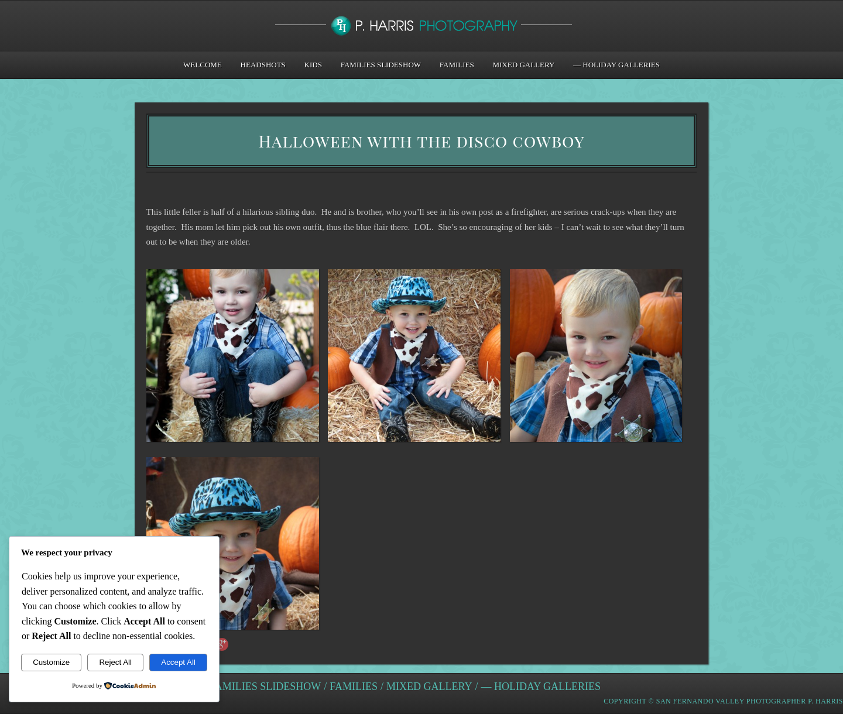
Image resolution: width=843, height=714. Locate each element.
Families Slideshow (381, 64)
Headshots (263, 64)
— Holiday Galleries (616, 64)
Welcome (202, 64)
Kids (313, 64)
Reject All (115, 662)
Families (457, 64)
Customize (51, 662)
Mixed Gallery (524, 64)
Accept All (178, 662)
